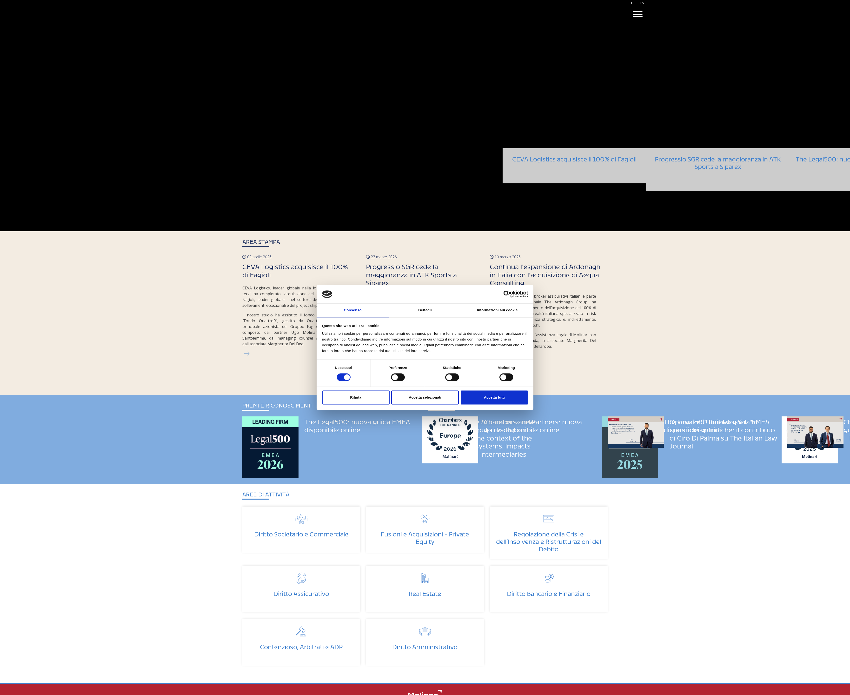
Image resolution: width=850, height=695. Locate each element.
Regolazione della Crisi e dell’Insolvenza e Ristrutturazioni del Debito (548, 540)
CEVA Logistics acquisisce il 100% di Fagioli (574, 157)
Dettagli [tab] (425, 310)
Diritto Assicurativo (301, 592)
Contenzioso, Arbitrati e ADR (301, 645)
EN (642, 3)
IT (632, 3)
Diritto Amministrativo (425, 645)
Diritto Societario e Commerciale (301, 532)
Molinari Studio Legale (425, 15)
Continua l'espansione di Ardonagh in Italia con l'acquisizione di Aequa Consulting (545, 273)
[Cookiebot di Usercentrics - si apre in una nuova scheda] (507, 294)
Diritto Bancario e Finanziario (549, 592)
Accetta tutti (494, 397)
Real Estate (425, 592)
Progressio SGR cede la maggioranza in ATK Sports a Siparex (718, 175)
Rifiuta (355, 397)
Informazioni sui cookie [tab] (497, 310)
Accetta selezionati (425, 397)
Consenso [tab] (352, 310)
